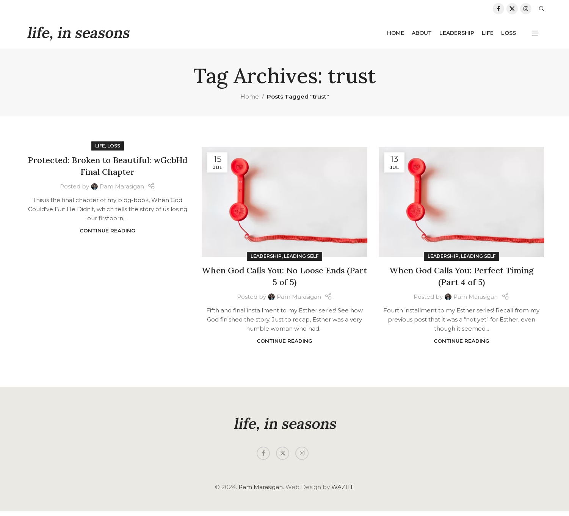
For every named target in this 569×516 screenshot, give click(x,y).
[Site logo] (78, 37)
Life (100, 151)
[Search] (541, 11)
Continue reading (107, 235)
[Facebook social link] (498, 11)
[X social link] (512, 11)
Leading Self (301, 261)
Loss (113, 151)
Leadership (266, 261)
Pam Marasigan (122, 191)
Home (249, 101)
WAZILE (342, 492)
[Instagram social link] (525, 11)
